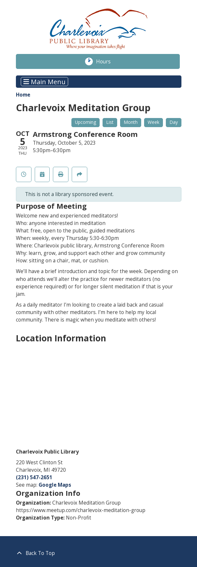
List (110, 122)
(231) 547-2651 (34, 477)
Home (23, 94)
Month (131, 122)
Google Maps (55, 484)
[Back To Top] (98, 553)
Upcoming (85, 122)
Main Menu (44, 81)
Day (173, 122)
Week (153, 122)
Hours (107, 61)
